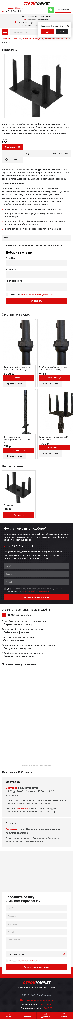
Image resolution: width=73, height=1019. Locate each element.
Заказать (10, 147)
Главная (6, 39)
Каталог (16, 39)
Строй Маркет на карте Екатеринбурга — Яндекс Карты (36, 765)
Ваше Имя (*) (12, 258)
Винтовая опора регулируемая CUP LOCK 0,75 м (18, 440)
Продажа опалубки (33, 39)
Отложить (15, 160)
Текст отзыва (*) (14, 281)
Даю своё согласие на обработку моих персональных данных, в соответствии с (34, 590)
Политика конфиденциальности (36, 1000)
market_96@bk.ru (15, 8)
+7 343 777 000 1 (13, 11)
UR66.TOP (47, 1008)
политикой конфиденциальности (37, 295)
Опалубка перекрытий (56, 39)
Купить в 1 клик (60, 153)
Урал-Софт (45, 1005)
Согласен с (31, 295)
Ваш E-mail (11, 270)
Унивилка (8, 505)
